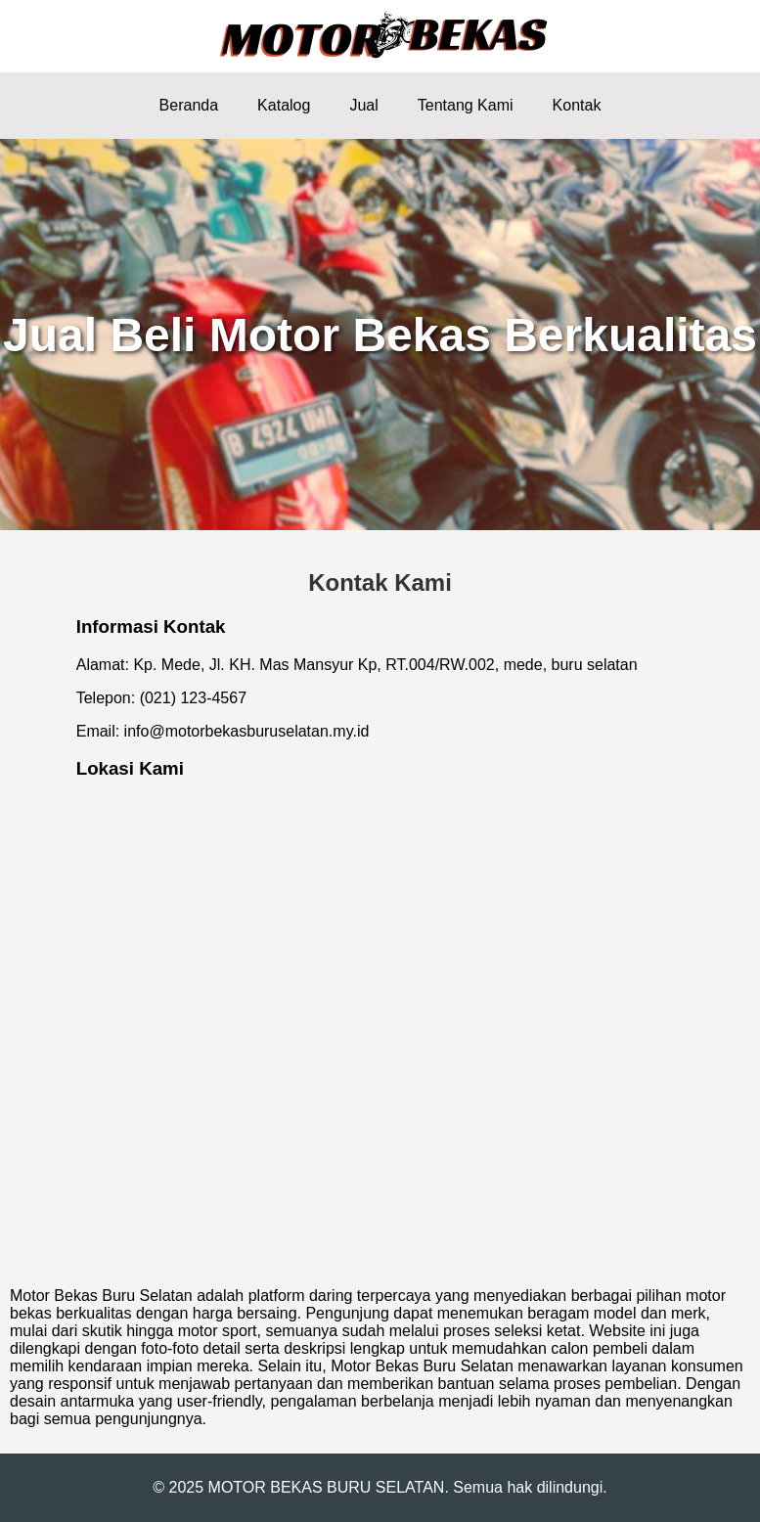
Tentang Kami (466, 105)
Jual (363, 105)
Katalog (283, 105)
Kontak (577, 105)
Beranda (189, 105)
